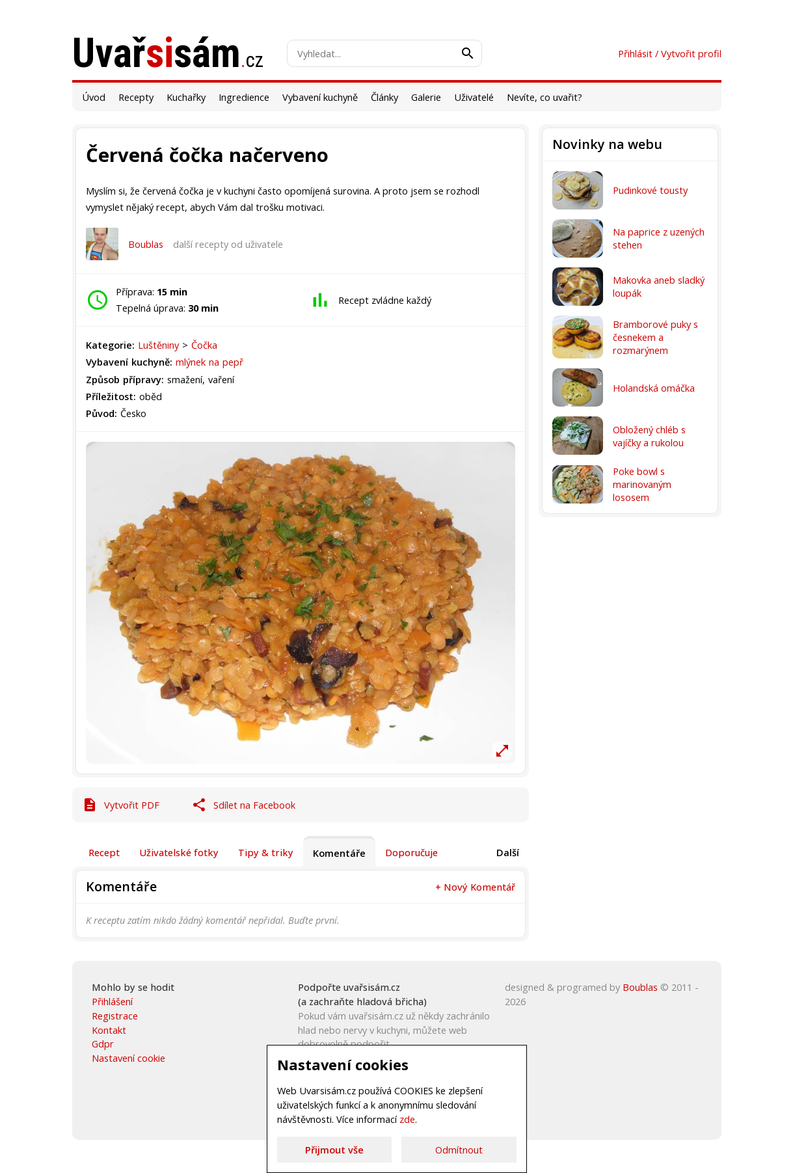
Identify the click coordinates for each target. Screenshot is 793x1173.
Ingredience (244, 96)
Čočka (204, 344)
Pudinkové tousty (650, 189)
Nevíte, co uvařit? (544, 96)
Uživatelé (474, 96)
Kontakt (109, 1029)
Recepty (136, 96)
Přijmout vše (334, 1149)
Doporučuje (411, 852)
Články (384, 96)
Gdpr (103, 1043)
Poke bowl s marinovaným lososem (642, 484)
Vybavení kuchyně (320, 96)
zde (407, 1119)
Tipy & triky (265, 852)
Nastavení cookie (128, 1057)
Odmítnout (459, 1149)
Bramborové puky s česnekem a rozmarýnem (655, 337)
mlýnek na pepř (209, 361)
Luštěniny (160, 344)
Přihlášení (112, 1001)
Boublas (145, 243)
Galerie (426, 96)
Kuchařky (186, 96)
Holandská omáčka (654, 387)
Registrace (115, 1015)
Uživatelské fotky (179, 852)
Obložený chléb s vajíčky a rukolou (649, 436)
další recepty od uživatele (228, 243)
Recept (104, 852)
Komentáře (339, 852)
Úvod (93, 96)
